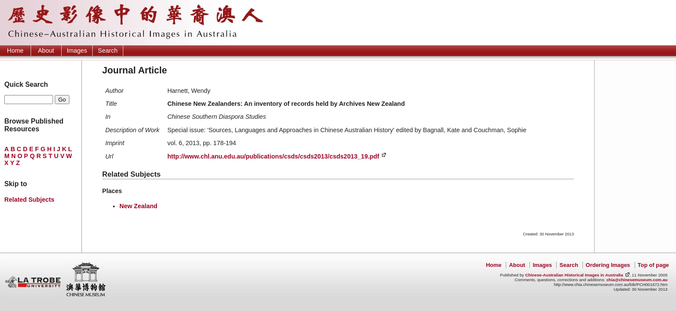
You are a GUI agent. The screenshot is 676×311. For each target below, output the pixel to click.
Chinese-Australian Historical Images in (574, 275)
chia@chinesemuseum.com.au (636, 279)
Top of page (653, 265)
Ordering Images (608, 265)
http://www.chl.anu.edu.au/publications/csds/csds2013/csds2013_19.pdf (273, 156)
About (46, 50)
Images (77, 50)
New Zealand (138, 206)
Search (108, 50)
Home (15, 50)
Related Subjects (29, 199)
